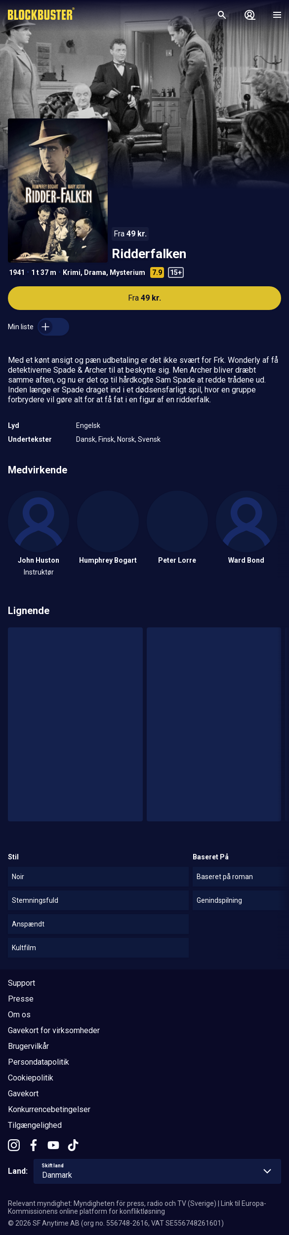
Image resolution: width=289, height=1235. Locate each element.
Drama (95, 272)
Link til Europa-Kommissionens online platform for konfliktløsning (137, 1207)
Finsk (106, 439)
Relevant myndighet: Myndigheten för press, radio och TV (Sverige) (112, 1203)
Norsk (126, 439)
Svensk (149, 439)
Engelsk (88, 425)
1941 (17, 272)
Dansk (85, 439)
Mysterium (127, 272)
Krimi (72, 272)
